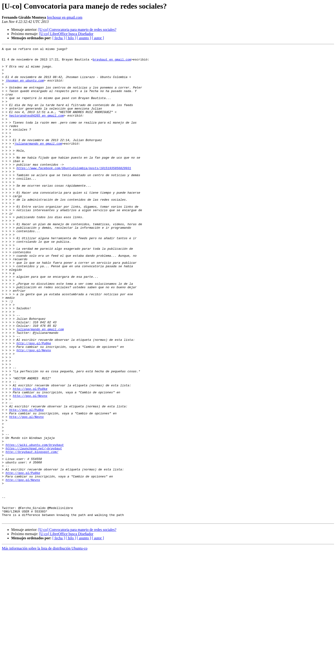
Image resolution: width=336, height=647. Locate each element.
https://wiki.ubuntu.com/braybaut (35, 525)
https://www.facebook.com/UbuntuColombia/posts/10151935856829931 (73, 192)
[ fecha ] (58, 38)
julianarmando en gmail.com (38, 163)
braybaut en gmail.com (112, 62)
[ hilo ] (71, 38)
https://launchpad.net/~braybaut (34, 529)
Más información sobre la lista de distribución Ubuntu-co (45, 643)
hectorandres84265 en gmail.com (36, 129)
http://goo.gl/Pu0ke (33, 403)
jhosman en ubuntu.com (25, 87)
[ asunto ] (84, 38)
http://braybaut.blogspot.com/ (32, 533)
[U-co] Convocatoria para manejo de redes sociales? (77, 30)
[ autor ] (98, 38)
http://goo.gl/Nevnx (33, 411)
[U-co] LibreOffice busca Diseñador (66, 34)
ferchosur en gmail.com (64, 17)
